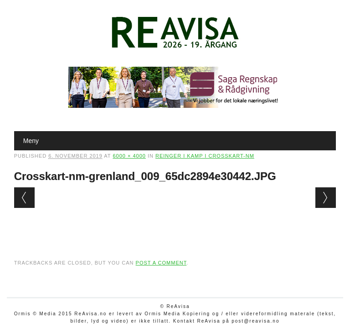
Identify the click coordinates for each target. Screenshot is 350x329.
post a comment (161, 262)
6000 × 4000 (129, 156)
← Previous (24, 197)
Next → (325, 197)
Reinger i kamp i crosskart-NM (204, 156)
